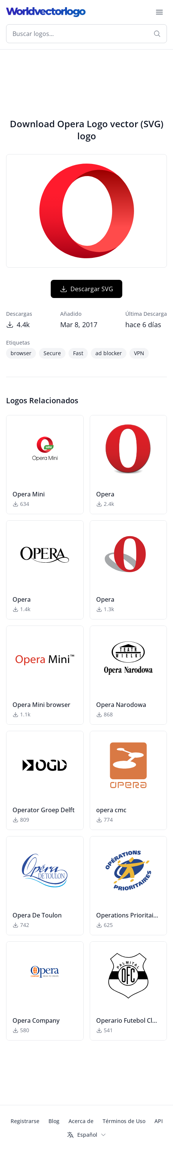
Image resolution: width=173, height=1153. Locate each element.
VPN (139, 353)
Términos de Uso (124, 1121)
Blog (53, 1121)
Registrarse (25, 1121)
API (158, 1121)
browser (21, 353)
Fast (78, 353)
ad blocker (108, 353)
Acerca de (81, 1121)
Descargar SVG (86, 289)
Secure (52, 353)
